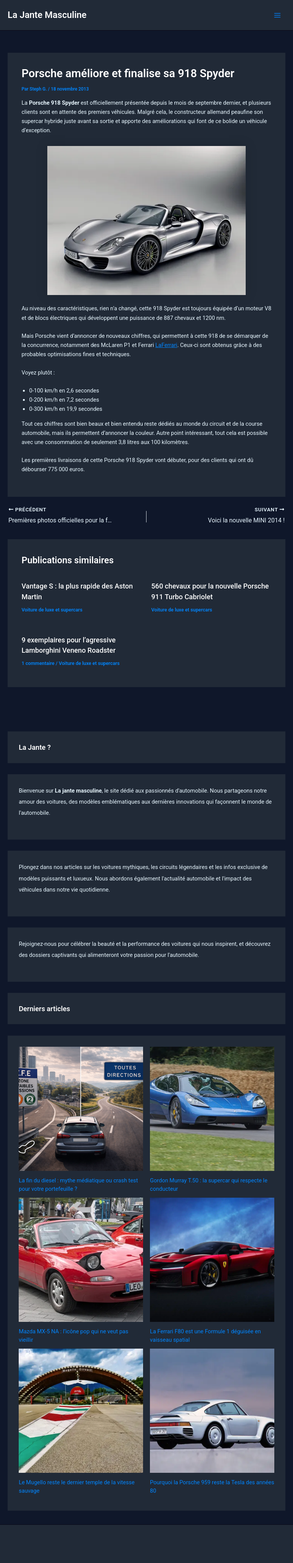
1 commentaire (37, 663)
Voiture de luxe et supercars (51, 610)
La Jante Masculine (47, 15)
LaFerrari (166, 345)
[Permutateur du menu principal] (277, 15)
